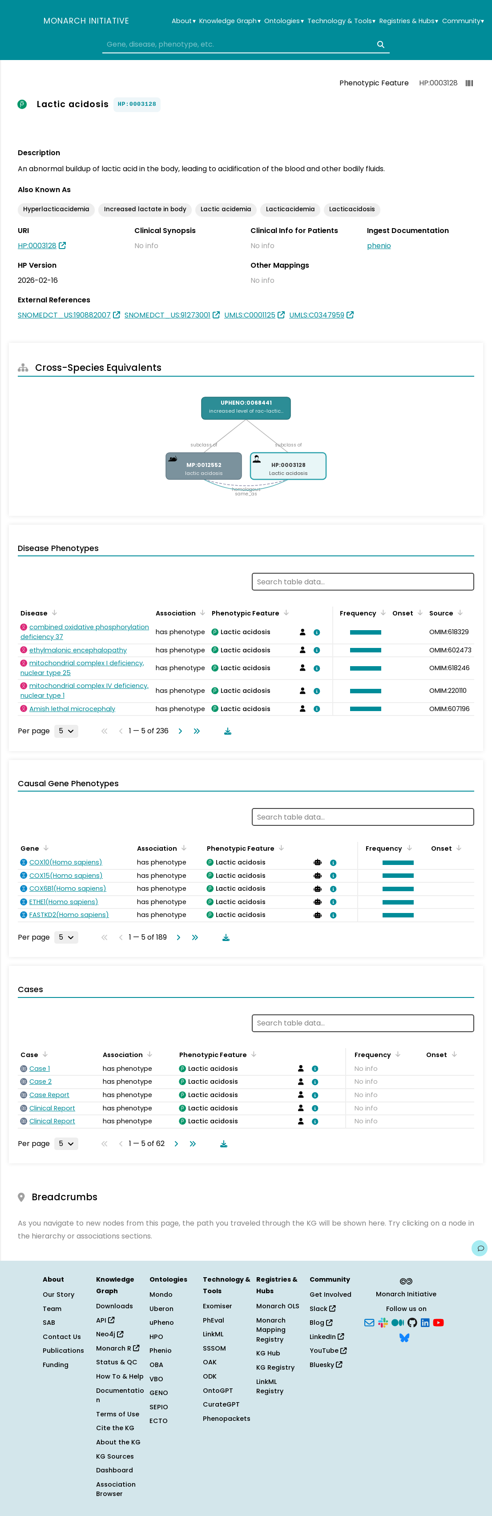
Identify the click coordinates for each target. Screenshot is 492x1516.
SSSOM (214, 1348)
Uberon (161, 1308)
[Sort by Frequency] (381, 612)
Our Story (58, 1294)
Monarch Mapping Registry (271, 1330)
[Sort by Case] (43, 1054)
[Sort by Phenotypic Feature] (284, 612)
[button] (363, 632)
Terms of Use (117, 1414)
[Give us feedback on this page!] (480, 1248)
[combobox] (246, 44)
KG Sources (115, 1456)
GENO (158, 1392)
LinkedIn (327, 1336)
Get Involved (330, 1294)
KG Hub (268, 1353)
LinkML (213, 1334)
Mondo (161, 1294)
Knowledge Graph (229, 21)
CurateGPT (221, 1404)
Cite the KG (115, 1428)
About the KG (118, 1442)
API (105, 1320)
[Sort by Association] (201, 612)
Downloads (114, 1306)
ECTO (158, 1420)
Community (463, 21)
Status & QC (116, 1362)
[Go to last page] (195, 731)
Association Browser (116, 1489)
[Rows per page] (66, 731)
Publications (63, 1350)
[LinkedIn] (425, 1322)
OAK (210, 1362)
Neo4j (109, 1334)
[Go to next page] (178, 731)
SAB (49, 1322)
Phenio (160, 1350)
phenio (379, 246)
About (183, 21)
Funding (56, 1364)
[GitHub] (412, 1322)
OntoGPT (218, 1390)
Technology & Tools (341, 21)
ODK (210, 1376)
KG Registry (275, 1367)
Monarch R (117, 1348)
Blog (321, 1322)
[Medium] (397, 1322)
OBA (156, 1364)
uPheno (161, 1322)
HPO (156, 1336)
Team (52, 1308)
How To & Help (120, 1376)
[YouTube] (438, 1322)
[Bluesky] (404, 1337)
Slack (322, 1308)
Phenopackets (226, 1418)
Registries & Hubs (408, 21)
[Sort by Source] (458, 612)
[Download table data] (226, 731)
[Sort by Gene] (44, 847)
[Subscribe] (369, 1322)
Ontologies (283, 21)
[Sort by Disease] (53, 612)
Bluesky (326, 1364)
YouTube (328, 1350)
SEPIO (158, 1407)
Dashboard (114, 1470)
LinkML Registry (269, 1386)
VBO (156, 1379)
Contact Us (62, 1336)
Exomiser (217, 1306)
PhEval (213, 1320)
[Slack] (383, 1322)
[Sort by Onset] (418, 612)
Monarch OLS (277, 1306)
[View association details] (315, 632)
